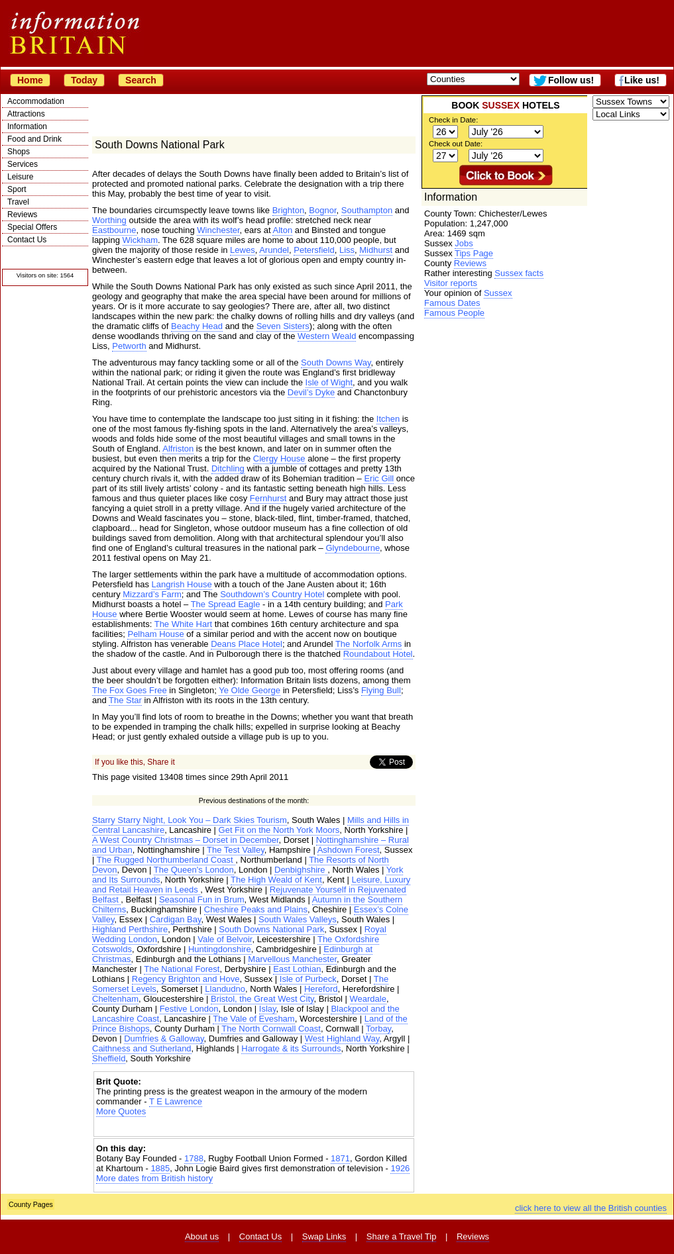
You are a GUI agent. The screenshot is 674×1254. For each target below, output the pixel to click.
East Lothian (297, 969)
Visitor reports (450, 283)
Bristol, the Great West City (262, 999)
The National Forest (181, 969)
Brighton (288, 210)
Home (30, 80)
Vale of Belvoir (224, 939)
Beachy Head (197, 326)
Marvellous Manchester (292, 959)
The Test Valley (235, 850)
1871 (340, 1158)
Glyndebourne (352, 548)
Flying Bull (381, 690)
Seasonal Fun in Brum (202, 899)
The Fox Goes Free (129, 690)
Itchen (388, 419)
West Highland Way (342, 1038)
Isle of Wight (329, 382)
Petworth (129, 346)
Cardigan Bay (175, 919)
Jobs (464, 243)
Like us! (641, 80)
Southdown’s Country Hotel (272, 594)
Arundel (274, 250)
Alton (282, 230)
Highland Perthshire (130, 929)
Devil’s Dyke (311, 392)
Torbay (378, 1029)
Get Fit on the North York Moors (279, 830)
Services (22, 164)
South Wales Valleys (297, 919)
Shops (18, 151)
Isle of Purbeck (308, 979)
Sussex (498, 293)
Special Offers (32, 227)
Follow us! (571, 80)
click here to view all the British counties (591, 1208)
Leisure (20, 176)
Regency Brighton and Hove (186, 979)
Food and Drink (34, 139)
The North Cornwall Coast (271, 1029)
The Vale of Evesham (253, 1019)
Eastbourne (114, 230)
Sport (17, 189)
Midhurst (375, 250)
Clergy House (279, 458)
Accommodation (35, 101)
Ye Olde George (249, 690)
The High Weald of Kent (276, 880)
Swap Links (324, 1236)
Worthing (109, 220)
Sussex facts (518, 273)
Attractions (26, 114)
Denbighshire (300, 870)
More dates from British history (154, 1178)
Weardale (368, 999)
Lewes (242, 250)
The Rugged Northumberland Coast (166, 860)
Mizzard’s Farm (152, 594)
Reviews (22, 214)
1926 (400, 1168)
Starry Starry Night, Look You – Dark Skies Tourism (189, 820)
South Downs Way (336, 362)
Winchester (218, 230)
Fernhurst (268, 498)
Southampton (366, 210)
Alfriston (178, 449)
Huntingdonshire (219, 949)
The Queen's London (194, 870)
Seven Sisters (282, 326)
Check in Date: (453, 120)
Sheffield (108, 1058)
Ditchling (228, 468)
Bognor (322, 210)
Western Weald (327, 336)
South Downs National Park (271, 929)
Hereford (321, 989)
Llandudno (225, 989)
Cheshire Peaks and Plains (256, 909)
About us (202, 1236)
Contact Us (26, 239)
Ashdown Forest (348, 850)
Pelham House (155, 634)
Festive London (189, 1009)
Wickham (140, 240)
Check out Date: (455, 144)
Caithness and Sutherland (142, 1048)
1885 (160, 1168)
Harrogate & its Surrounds (291, 1048)
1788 (193, 1158)
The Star (125, 700)
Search (140, 80)
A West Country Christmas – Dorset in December (185, 840)
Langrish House (182, 584)
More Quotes (121, 1111)
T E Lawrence (175, 1101)
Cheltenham (115, 999)
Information (27, 126)
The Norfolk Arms (368, 644)
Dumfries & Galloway (163, 1038)
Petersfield (314, 250)
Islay (267, 1009)
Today (84, 80)
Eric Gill (379, 478)
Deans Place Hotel (246, 644)
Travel (18, 202)
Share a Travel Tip (401, 1236)
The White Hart (183, 624)
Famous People (454, 313)
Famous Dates (452, 303)
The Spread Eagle (225, 604)
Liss (347, 250)
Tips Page (474, 253)
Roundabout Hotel (378, 654)
